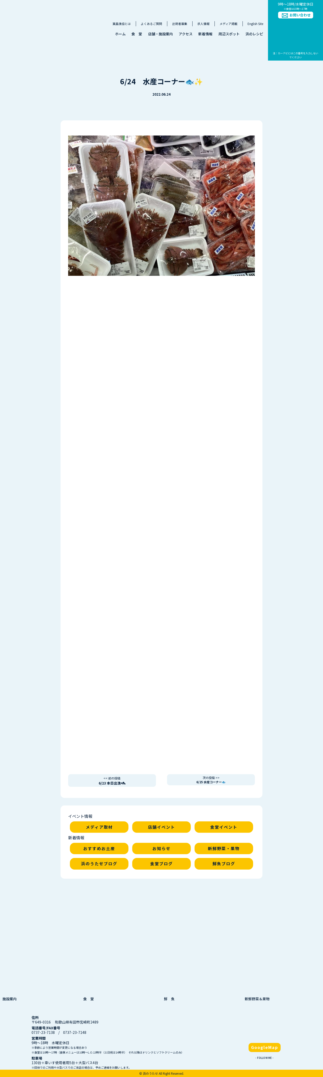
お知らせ (161, 848)
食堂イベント (223, 827)
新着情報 (205, 33)
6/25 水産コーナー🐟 (211, 779)
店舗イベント (161, 827)
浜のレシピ (254, 33)
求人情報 (203, 23)
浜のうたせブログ (99, 863)
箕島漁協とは (122, 23)
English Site (255, 23)
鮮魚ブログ (223, 863)
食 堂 (136, 33)
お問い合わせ (300, 14)
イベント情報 (80, 816)
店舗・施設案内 (160, 33)
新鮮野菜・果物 (224, 848)
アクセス (186, 33)
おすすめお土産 (99, 848)
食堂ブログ (161, 863)
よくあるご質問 (151, 23)
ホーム (120, 33)
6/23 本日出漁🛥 (112, 781)
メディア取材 (99, 827)
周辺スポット (229, 33)
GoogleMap (264, 1047)
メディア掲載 (228, 23)
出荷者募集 (179, 23)
